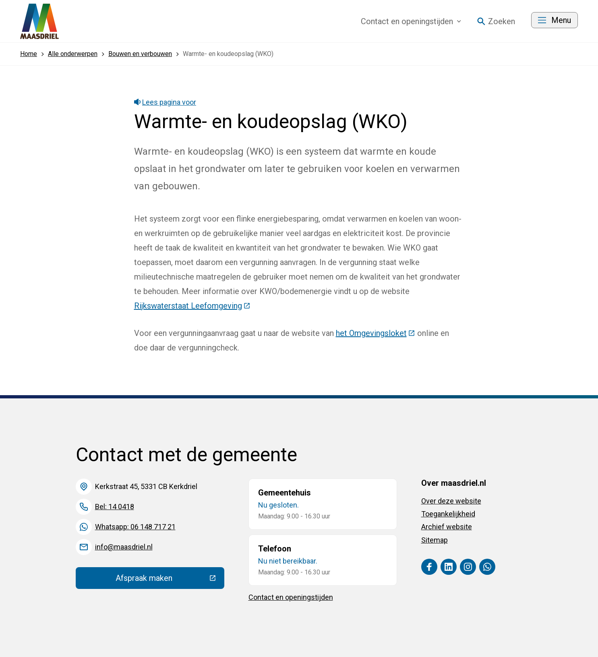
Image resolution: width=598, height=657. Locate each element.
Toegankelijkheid (448, 514)
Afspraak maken (170, 580)
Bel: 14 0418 (114, 506)
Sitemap (434, 540)
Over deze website (451, 501)
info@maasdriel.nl (124, 547)
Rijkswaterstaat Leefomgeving (192, 306)
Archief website (446, 526)
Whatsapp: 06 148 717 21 (135, 526)
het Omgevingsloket (375, 333)
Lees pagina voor (165, 102)
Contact (411, 21)
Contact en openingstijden (290, 597)
